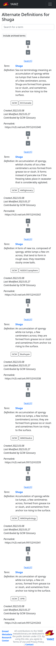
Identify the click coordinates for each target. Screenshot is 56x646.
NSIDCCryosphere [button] (29, 270)
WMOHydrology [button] (28, 518)
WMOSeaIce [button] (26, 438)
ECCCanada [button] (25, 102)
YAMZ (10, 4)
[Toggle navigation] (50, 4)
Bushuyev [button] (25, 354)
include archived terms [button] (14, 35)
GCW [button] (14, 102)
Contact (29, 644)
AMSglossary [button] (26, 190)
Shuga (19, 66)
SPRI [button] (22, 598)
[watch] (28, 61)
